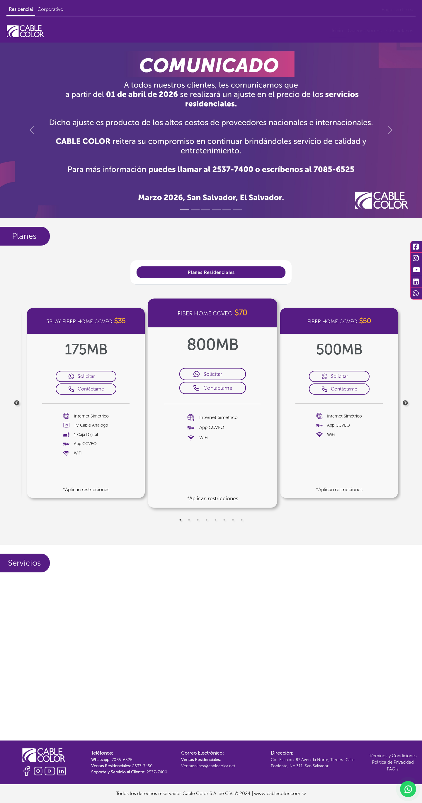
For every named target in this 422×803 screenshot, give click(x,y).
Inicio (337, 30)
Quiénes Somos (365, 30)
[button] (31, 130)
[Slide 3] (205, 210)
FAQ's (393, 769)
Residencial (21, 9)
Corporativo (50, 9)
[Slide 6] (237, 210)
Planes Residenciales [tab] (211, 272)
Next (405, 403)
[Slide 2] (195, 210)
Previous (17, 403)
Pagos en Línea (397, 9)
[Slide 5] (226, 210)
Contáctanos (399, 30)
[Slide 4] (216, 210)
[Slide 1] (184, 210)
